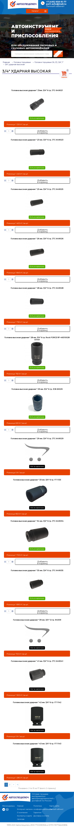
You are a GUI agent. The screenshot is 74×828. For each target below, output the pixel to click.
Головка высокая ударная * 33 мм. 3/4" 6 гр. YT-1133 (37, 480)
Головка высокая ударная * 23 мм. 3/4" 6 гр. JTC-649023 (37, 140)
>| (17, 785)
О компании (22, 813)
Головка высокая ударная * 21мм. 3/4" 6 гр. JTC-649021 (37, 90)
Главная (6, 62)
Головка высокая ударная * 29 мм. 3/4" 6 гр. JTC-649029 (37, 438)
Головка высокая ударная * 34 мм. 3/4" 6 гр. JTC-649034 (37, 521)
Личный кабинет (55, 6)
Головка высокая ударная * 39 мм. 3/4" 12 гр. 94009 (37, 620)
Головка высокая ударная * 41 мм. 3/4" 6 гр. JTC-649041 (37, 661)
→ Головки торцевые (21, 62)
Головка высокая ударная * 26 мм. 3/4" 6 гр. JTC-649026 (37, 239)
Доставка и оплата (41, 816)
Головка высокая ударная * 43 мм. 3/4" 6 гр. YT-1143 (37, 744)
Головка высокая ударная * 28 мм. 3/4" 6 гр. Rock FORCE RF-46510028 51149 (37, 338)
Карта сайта (54, 806)
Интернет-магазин (25, 809)
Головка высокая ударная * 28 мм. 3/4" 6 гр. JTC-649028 (37, 288)
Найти (58, 54)
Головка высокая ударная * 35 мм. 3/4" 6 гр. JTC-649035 (37, 570)
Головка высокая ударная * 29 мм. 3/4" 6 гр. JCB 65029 (37, 389)
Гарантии (37, 813)
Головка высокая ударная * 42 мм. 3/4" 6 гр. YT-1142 (37, 702)
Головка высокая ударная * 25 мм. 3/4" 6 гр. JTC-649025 (37, 189)
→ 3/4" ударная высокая (14, 64)
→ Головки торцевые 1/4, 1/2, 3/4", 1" (47, 62)
